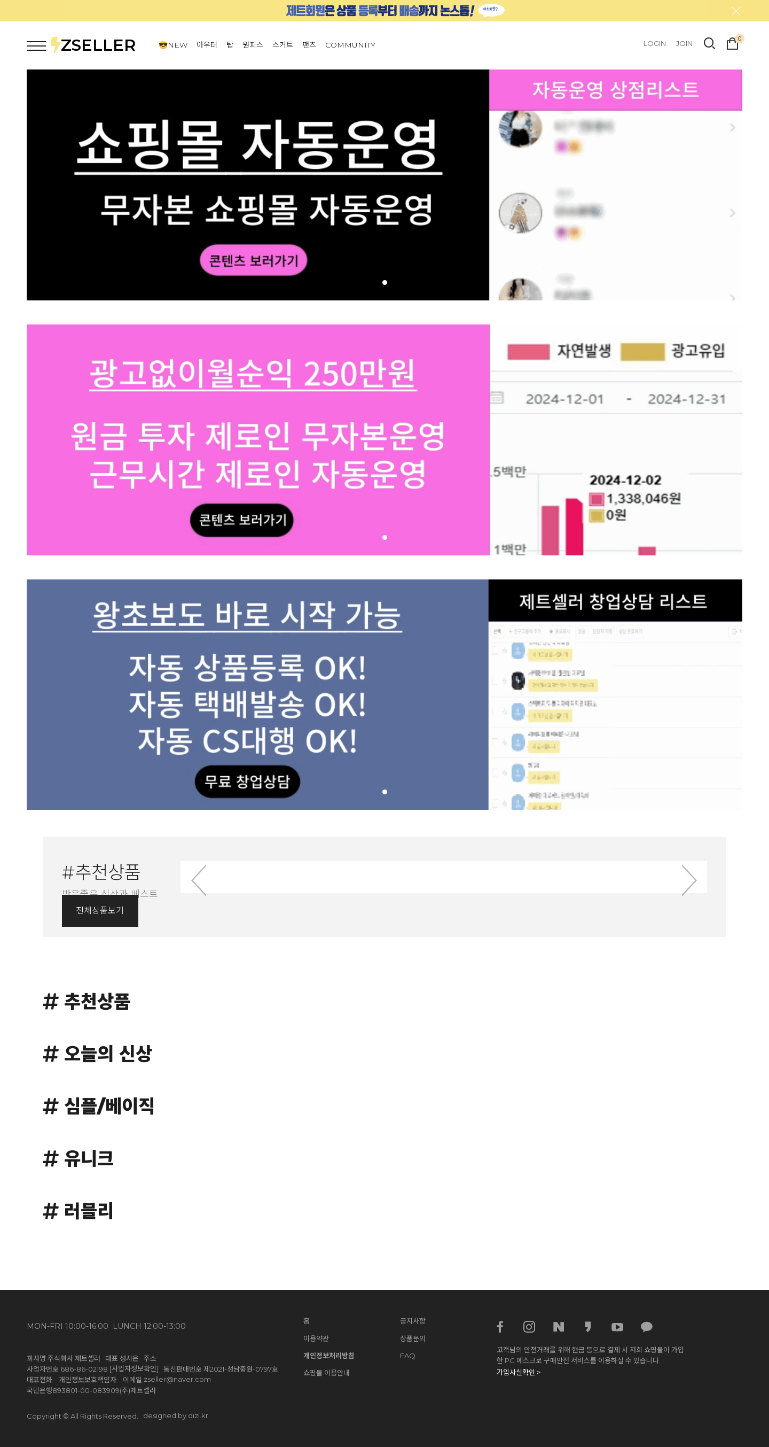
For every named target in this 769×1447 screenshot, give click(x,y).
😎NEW (173, 45)
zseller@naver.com (177, 1379)
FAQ (407, 1355)
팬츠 (309, 45)
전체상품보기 (100, 911)
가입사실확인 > (518, 1372)
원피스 (252, 45)
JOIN (684, 43)
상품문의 (413, 1338)
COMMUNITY (350, 45)
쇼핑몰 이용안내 (326, 1372)
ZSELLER (93, 45)
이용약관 (316, 1338)
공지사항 (413, 1321)
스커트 (282, 45)
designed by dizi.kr (175, 1415)
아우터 (207, 45)
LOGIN (655, 43)
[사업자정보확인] (134, 1368)
